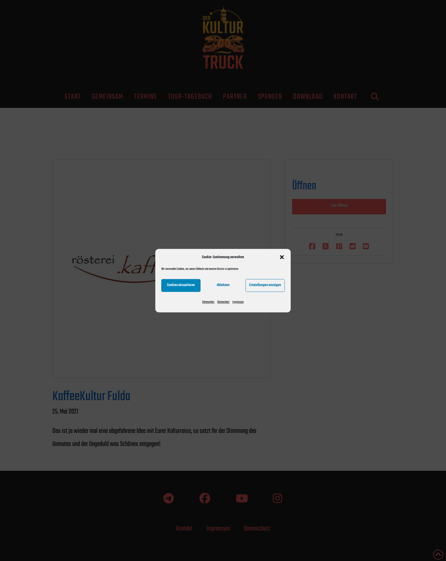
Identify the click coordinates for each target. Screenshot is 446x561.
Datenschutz (208, 302)
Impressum (238, 302)
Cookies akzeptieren (181, 285)
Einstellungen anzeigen (265, 285)
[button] (282, 257)
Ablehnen (223, 285)
